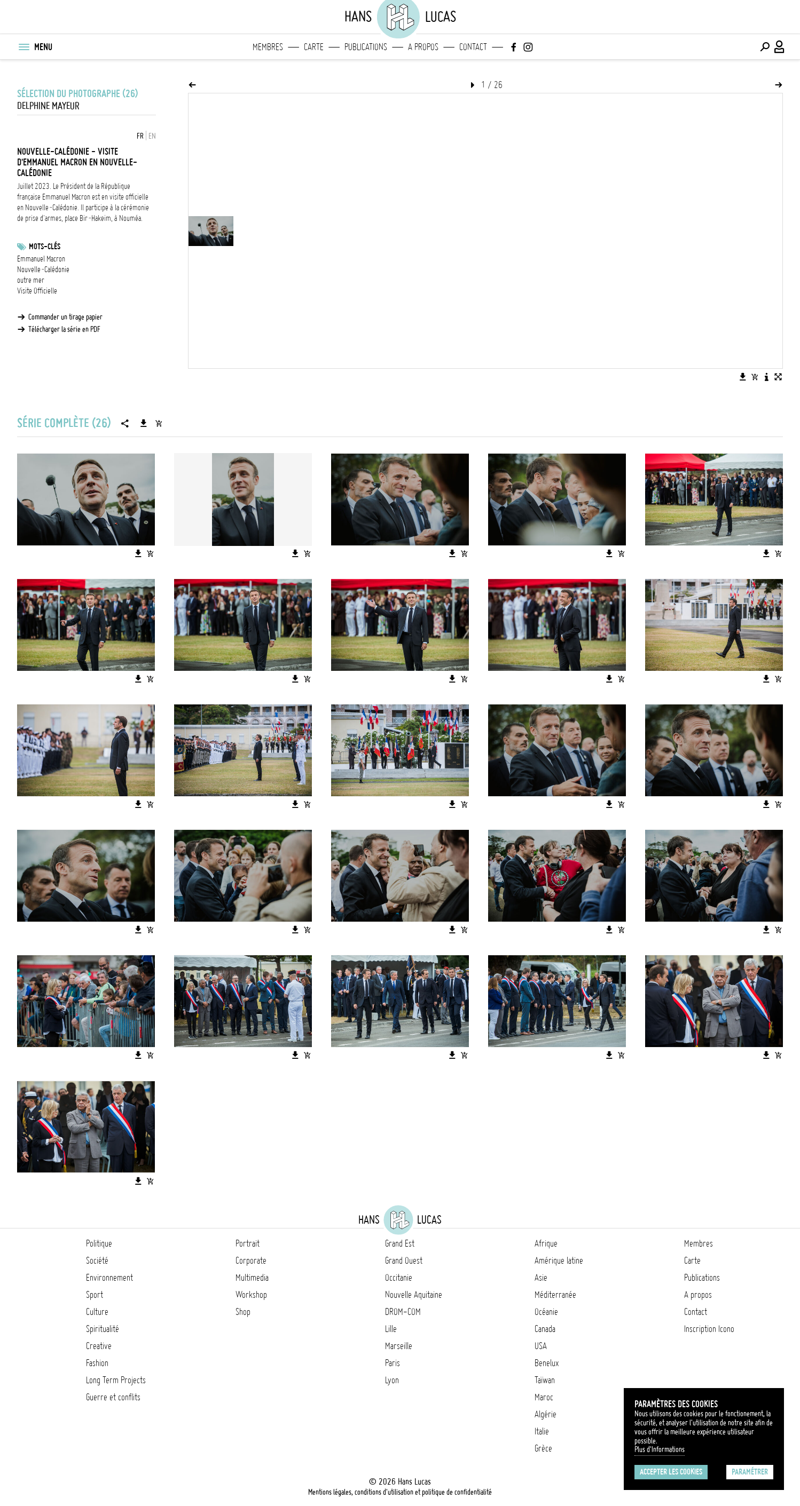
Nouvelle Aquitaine (413, 1294)
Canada (545, 1328)
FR (140, 136)
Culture (97, 1311)
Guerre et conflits (113, 1397)
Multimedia (252, 1277)
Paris (392, 1363)
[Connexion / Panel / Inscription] (779, 46)
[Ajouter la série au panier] (158, 423)
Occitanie (398, 1277)
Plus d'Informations (659, 1449)
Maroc (544, 1397)
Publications (365, 47)
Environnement (109, 1277)
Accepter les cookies (671, 1472)
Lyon (392, 1380)
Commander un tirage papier (65, 317)
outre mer (30, 280)
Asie (541, 1277)
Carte (314, 47)
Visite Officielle (37, 291)
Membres (268, 47)
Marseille (398, 1346)
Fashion (97, 1363)
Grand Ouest (403, 1260)
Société (97, 1260)
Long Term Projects (116, 1380)
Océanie (546, 1311)
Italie (542, 1431)
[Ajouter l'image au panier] (754, 377)
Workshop (251, 1294)
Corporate (251, 1260)
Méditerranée (555, 1294)
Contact (473, 47)
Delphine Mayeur (48, 106)
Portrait (248, 1243)
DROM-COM (403, 1311)
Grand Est (399, 1243)
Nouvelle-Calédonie (43, 269)
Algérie (545, 1414)
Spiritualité (102, 1328)
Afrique (546, 1243)
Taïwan (545, 1380)
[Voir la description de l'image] (766, 377)
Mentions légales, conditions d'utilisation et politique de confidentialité (400, 1492)
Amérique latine (559, 1260)
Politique (99, 1243)
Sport (94, 1294)
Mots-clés (44, 246)
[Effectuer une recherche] (764, 46)
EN (152, 136)
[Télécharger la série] (143, 423)
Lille (391, 1328)
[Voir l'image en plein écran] (778, 377)
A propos (423, 47)
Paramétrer (750, 1472)
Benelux (547, 1363)
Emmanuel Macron (41, 259)
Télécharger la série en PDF (64, 329)
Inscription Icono (709, 1328)
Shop (243, 1311)
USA (541, 1346)
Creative (99, 1346)
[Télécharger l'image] (743, 377)
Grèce (543, 1448)
